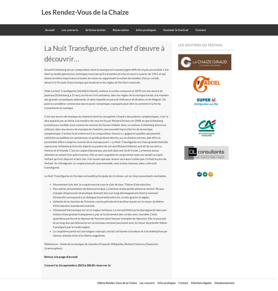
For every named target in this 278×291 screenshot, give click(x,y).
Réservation (121, 30)
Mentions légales (201, 282)
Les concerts (70, 30)
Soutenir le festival (175, 30)
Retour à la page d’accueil (60, 256)
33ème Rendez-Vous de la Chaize (117, 282)
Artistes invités (95, 30)
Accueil (49, 30)
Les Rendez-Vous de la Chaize (85, 12)
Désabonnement (224, 282)
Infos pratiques (146, 30)
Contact (200, 30)
